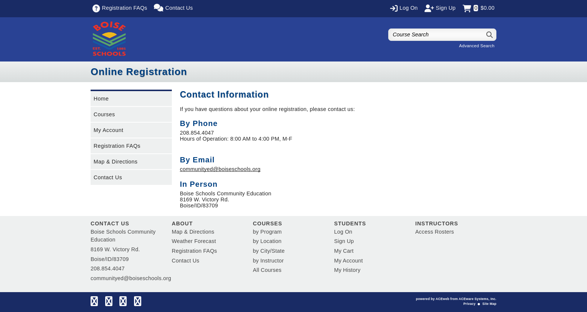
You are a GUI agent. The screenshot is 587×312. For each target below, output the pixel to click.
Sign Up (344, 241)
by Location (267, 241)
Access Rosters (434, 232)
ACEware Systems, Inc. (477, 299)
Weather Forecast (194, 241)
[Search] (489, 35)
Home (101, 99)
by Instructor (268, 261)
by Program (267, 232)
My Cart (343, 251)
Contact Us (108, 177)
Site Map (489, 304)
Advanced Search (477, 46)
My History (347, 270)
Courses (104, 114)
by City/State (269, 251)
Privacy (469, 304)
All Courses (267, 270)
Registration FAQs (117, 146)
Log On (343, 232)
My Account (108, 130)
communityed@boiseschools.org (220, 169)
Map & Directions (116, 162)
